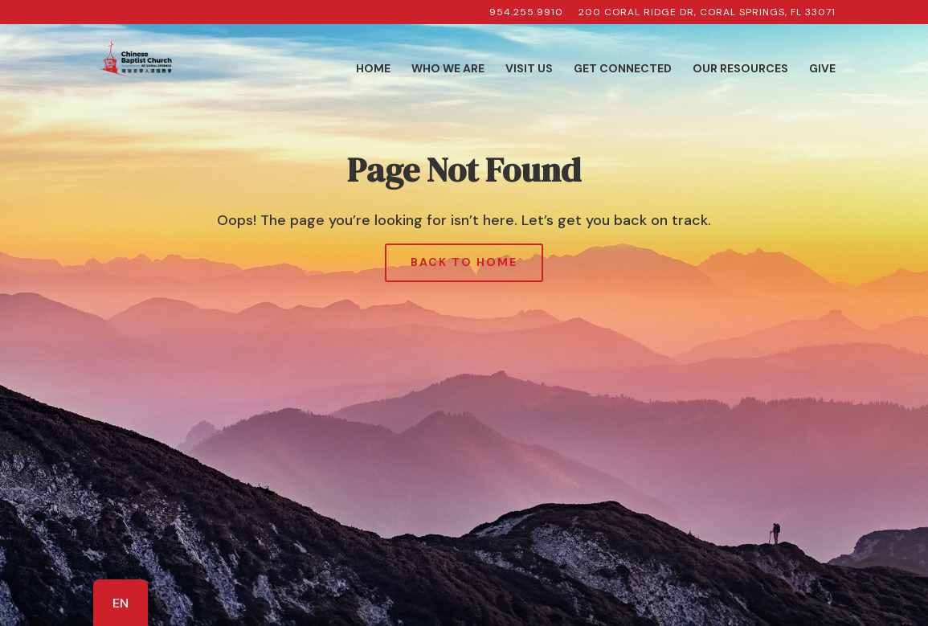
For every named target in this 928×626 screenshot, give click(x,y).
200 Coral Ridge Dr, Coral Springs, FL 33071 (707, 12)
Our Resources (740, 69)
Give (822, 69)
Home (373, 69)
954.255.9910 (526, 12)
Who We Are (447, 69)
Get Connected (623, 69)
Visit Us (529, 69)
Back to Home (464, 262)
